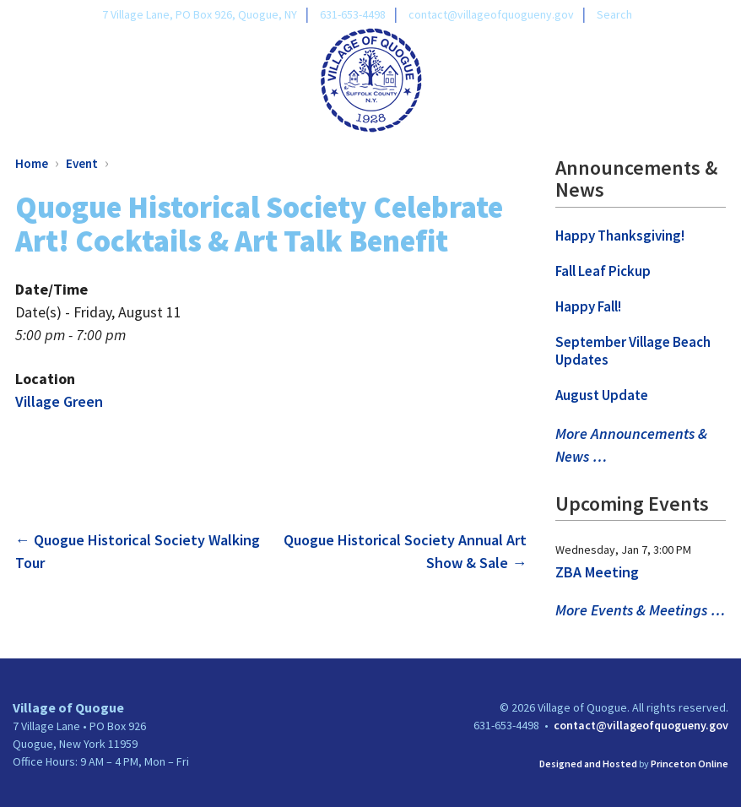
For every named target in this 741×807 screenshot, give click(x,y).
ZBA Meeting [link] (597, 572)
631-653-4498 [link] (353, 14)
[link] (371, 78)
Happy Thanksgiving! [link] (619, 235)
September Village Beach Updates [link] (633, 351)
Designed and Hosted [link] (588, 763)
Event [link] (82, 163)
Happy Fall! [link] (588, 306)
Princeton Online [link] (689, 763)
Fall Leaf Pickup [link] (603, 271)
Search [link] (614, 14)
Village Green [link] (59, 401)
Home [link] (31, 163)
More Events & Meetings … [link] (640, 610)
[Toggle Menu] (719, 77)
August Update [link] (601, 395)
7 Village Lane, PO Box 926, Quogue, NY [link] (199, 14)
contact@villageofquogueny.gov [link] (491, 14)
